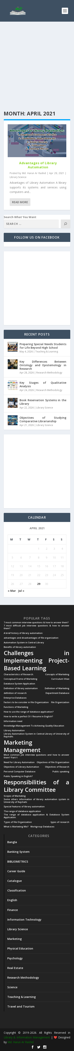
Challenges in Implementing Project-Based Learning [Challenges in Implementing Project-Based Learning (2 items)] (36, 660)
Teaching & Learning (46, 351)
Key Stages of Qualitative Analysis (43, 384)
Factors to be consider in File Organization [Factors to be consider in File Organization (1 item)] (26, 702)
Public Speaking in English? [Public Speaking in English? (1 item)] (18, 776)
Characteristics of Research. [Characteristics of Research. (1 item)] (19, 674)
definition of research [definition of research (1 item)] (15, 693)
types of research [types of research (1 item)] (60, 822)
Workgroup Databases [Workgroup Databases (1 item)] (42, 826)
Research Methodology (49, 372)
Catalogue (14, 881)
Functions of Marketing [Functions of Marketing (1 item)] (16, 707)
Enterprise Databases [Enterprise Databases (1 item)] (15, 698)
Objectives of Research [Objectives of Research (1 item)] (57, 767)
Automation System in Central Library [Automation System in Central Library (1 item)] (24, 642)
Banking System (18, 852)
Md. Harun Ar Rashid (34, 173)
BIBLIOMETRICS (17, 861)
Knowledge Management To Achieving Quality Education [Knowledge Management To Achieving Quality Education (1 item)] (34, 726)
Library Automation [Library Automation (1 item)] (14, 730)
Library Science (18, 177)
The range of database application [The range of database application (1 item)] (22, 811)
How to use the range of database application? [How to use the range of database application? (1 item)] (29, 712)
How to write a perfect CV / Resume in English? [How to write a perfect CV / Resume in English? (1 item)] (28, 716)
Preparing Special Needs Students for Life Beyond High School (43, 345)
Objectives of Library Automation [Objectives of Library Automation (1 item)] (21, 767)
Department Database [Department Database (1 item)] (57, 693)
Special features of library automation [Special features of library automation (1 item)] (24, 806)
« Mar (12, 591)
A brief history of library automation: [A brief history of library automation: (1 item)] (23, 633)
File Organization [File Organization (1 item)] (60, 702)
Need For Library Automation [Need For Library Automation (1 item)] (19, 762)
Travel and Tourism (21, 1006)
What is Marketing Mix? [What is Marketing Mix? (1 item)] (16, 826)
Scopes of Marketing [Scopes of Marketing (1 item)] (15, 796)
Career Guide (16, 871)
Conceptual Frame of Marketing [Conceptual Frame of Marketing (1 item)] (20, 679)
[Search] (65, 223)
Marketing (14, 939)
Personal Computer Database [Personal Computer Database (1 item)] (19, 771)
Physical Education (20, 948)
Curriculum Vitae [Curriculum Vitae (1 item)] (60, 679)
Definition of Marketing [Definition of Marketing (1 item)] (57, 688)
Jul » (21, 591)
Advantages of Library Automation (38, 165)
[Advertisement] (37, 66)
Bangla (12, 842)
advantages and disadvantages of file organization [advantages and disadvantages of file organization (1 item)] (31, 638)
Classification (16, 890)
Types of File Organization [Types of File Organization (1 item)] (18, 822)
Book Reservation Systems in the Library (43, 402)
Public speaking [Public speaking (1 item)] (60, 771)
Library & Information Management (27, 1037)
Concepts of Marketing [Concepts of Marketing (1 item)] (57, 674)
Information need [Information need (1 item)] (13, 721)
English (12, 900)
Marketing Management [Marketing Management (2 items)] (22, 746)
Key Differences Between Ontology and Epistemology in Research (43, 365)
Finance (12, 910)
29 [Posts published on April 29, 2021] (38, 584)
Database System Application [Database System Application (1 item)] (19, 683)
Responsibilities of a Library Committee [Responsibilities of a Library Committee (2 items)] (36, 785)
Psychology (15, 958)
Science (12, 987)
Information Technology (24, 919)
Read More (20, 202)
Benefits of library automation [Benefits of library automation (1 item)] (20, 647)
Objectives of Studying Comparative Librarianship (43, 419)
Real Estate (15, 968)
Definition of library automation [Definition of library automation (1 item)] (21, 688)
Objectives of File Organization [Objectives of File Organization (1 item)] (53, 762)
